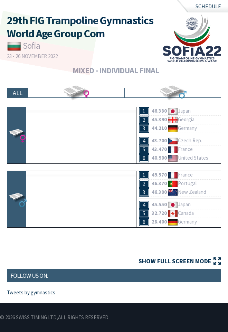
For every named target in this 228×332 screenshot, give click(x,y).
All (17, 93)
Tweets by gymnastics (31, 292)
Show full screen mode (175, 261)
